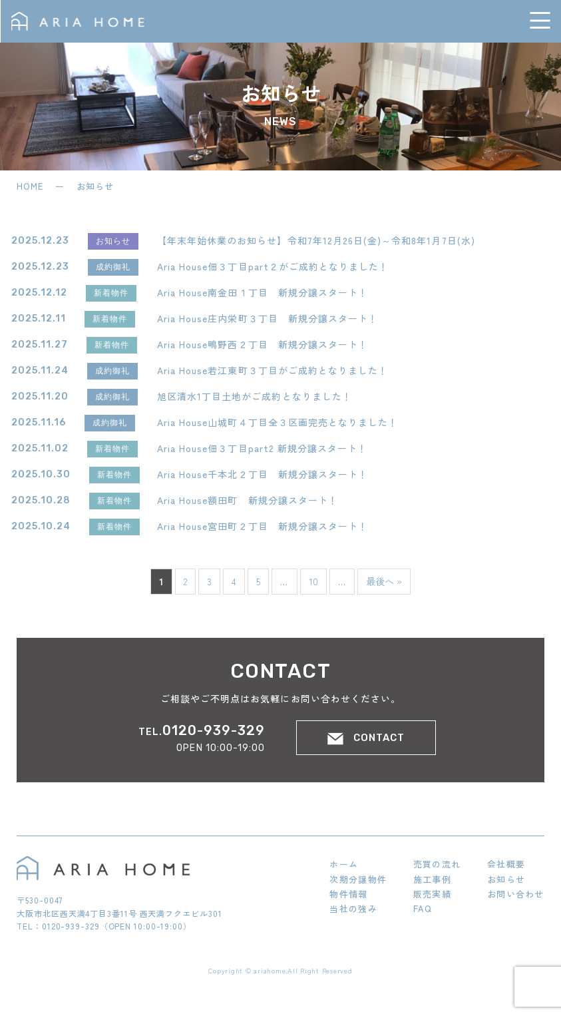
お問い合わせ (515, 894)
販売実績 (432, 894)
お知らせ (506, 879)
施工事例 (432, 879)
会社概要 (506, 864)
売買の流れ (437, 864)
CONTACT (366, 738)
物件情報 (348, 894)
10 (313, 581)
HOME (32, 186)
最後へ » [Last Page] (384, 581)
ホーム (343, 864)
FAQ (423, 908)
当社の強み (353, 908)
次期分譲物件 (358, 879)
